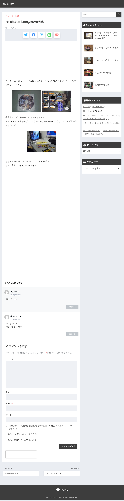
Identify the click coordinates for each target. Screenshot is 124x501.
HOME (62, 490)
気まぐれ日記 (12, 3)
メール (9, 404)
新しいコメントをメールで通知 (22, 435)
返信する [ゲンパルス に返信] (72, 307)
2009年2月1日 (15, 320)
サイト (9, 415)
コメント (10, 360)
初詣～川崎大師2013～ (92, 130)
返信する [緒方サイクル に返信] (72, 335)
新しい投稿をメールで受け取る (22, 440)
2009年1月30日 (15, 295)
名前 (8, 393)
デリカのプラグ (89, 115)
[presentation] (21, 455)
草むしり (86, 107)
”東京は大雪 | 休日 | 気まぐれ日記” (107, 123)
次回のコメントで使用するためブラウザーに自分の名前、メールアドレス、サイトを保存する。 (42, 427)
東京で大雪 (87, 123)
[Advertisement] (41, 61)
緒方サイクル (98, 107)
